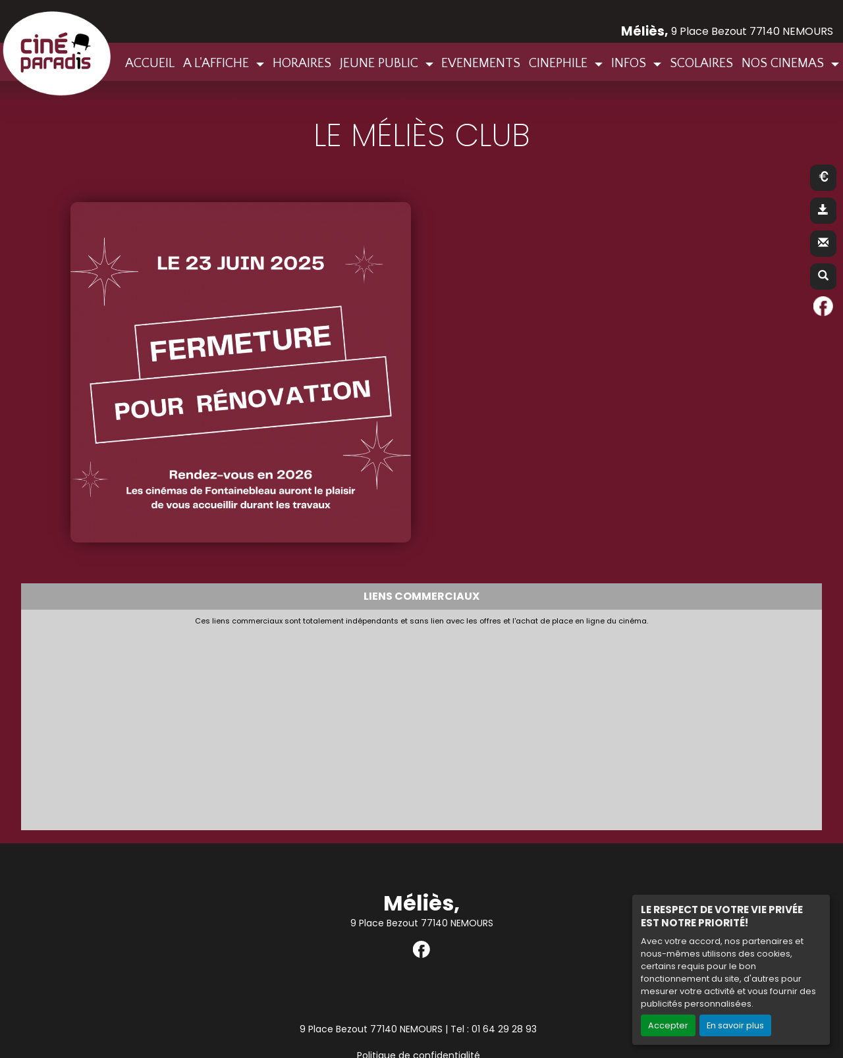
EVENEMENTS (480, 63)
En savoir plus (735, 1025)
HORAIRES (302, 63)
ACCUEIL (150, 63)
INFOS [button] (630, 63)
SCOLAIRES (701, 63)
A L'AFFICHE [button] (217, 63)
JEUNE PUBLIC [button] (381, 63)
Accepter (668, 1025)
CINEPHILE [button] (560, 63)
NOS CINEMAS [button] (784, 63)
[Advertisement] (347, 725)
